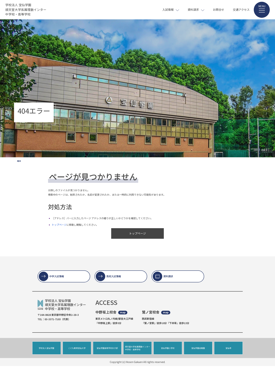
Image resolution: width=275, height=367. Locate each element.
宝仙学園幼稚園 (198, 348)
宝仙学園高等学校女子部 (107, 348)
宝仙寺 (228, 348)
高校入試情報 (113, 276)
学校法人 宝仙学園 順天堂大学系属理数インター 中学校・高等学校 (25, 10)
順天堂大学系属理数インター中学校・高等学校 (137, 349)
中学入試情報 (56, 276)
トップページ (59, 224)
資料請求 (193, 9)
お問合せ (218, 9)
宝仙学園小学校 (168, 348)
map (123, 312)
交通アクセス (241, 9)
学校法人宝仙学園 (46, 348)
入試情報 (168, 9)
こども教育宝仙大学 (77, 348)
